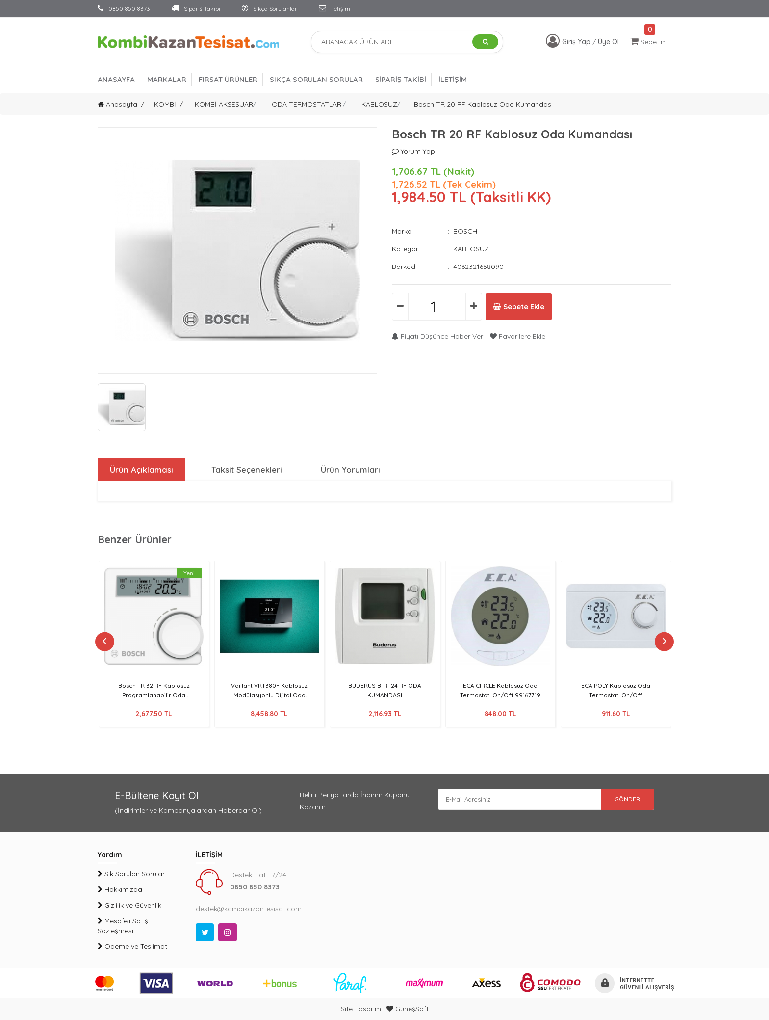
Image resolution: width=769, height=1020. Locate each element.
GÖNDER (620, 801)
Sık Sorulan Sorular (131, 873)
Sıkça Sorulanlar (269, 8)
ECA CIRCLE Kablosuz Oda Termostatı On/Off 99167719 (500, 690)
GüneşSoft (407, 1008)
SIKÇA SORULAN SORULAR (316, 79)
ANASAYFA (116, 79)
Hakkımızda (120, 889)
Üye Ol (608, 41)
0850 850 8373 (124, 8)
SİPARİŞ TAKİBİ (400, 79)
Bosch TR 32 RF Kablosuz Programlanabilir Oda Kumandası (154, 694)
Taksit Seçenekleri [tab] (246, 470)
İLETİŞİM (452, 79)
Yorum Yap (413, 151)
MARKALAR (166, 79)
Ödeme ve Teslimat (132, 946)
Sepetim (648, 41)
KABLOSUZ (379, 104)
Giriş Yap (577, 41)
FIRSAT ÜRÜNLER (228, 79)
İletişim (334, 8)
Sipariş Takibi (196, 8)
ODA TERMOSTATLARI (307, 104)
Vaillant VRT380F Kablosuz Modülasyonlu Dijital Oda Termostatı (269, 694)
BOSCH (465, 231)
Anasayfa (117, 104)
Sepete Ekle (531, 307)
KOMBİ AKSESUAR (224, 104)
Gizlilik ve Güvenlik (129, 905)
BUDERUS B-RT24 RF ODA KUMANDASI (384, 690)
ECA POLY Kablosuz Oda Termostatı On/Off (615, 690)
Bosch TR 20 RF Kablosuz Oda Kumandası (483, 104)
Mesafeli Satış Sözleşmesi (123, 925)
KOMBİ (165, 104)
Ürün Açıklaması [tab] (140, 470)
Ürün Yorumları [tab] (350, 470)
